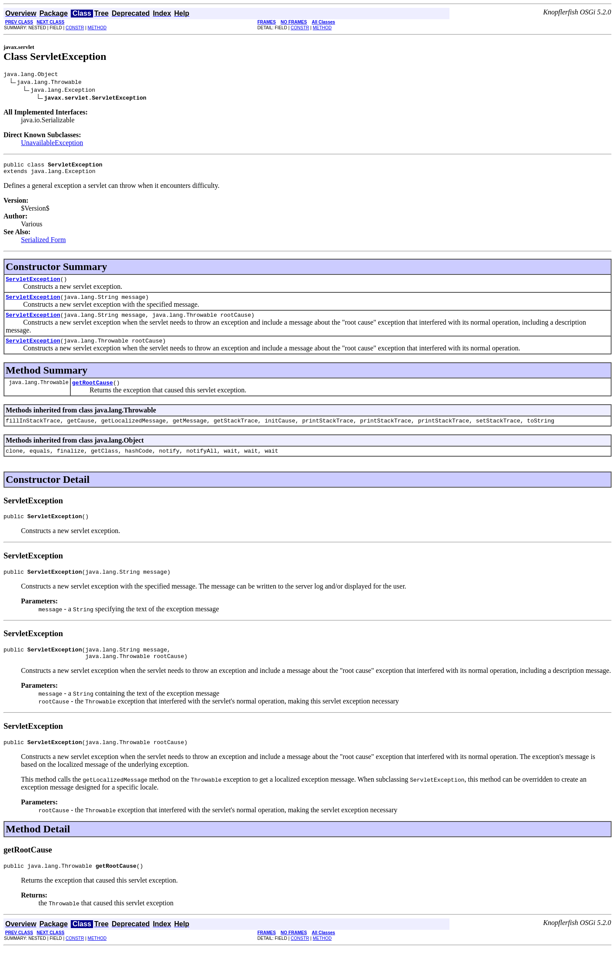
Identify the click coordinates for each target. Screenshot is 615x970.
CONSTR (75, 27)
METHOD (97, 27)
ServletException (33, 284)
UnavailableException (52, 144)
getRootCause (92, 393)
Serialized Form (43, 243)
